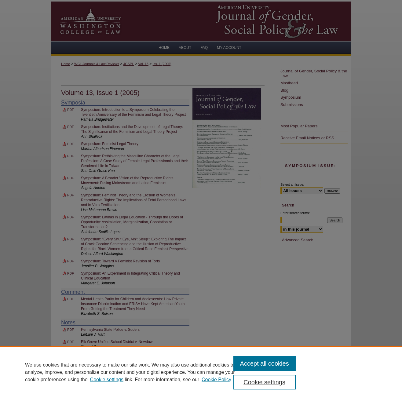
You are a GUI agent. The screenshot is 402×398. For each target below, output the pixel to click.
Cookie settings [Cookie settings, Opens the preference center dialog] (264, 382)
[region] (201, 372)
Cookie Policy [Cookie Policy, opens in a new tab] (216, 379)
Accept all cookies (264, 363)
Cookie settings (106, 379)
